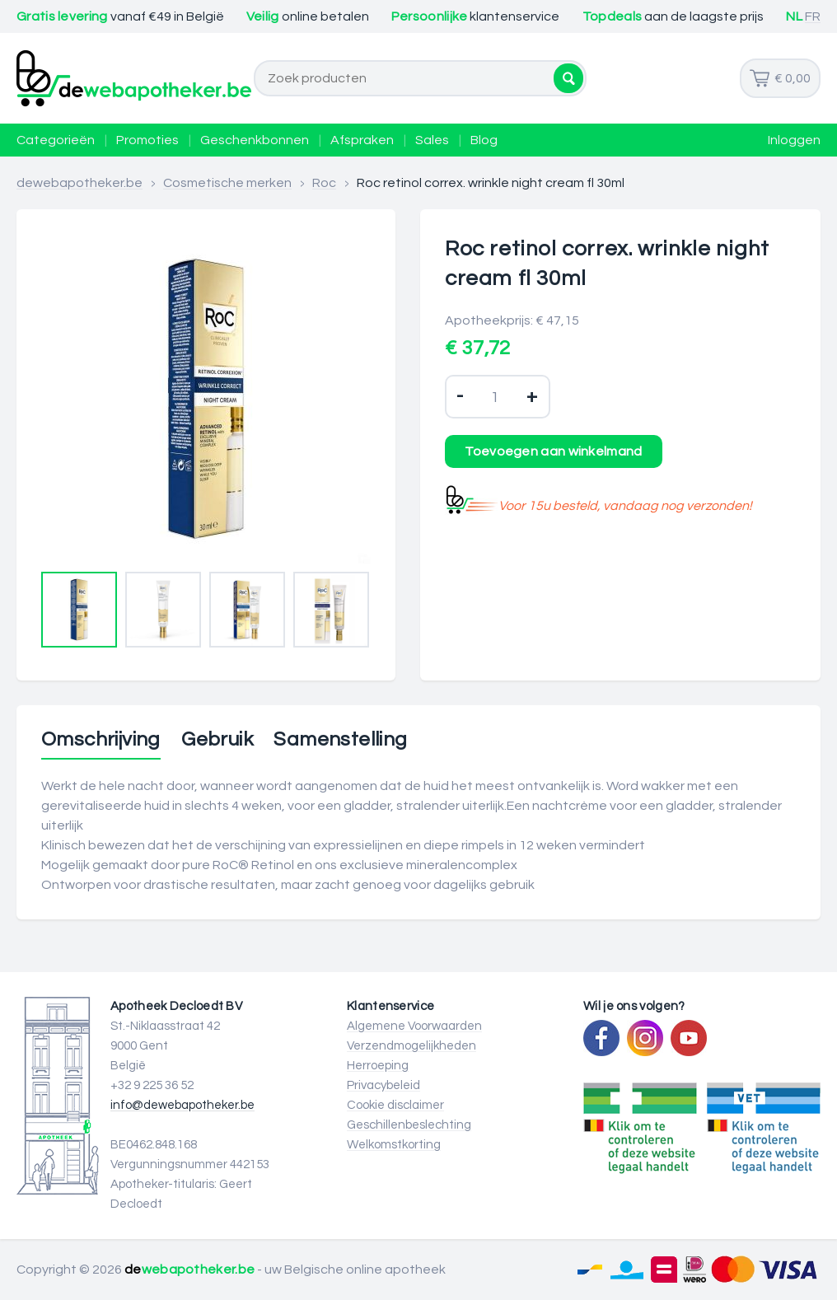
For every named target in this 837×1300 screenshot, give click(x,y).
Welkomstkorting (394, 1145)
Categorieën (55, 140)
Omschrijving (101, 740)
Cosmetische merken (227, 182)
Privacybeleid (383, 1085)
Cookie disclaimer (395, 1105)
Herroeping (378, 1065)
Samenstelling (340, 740)
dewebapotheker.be (79, 182)
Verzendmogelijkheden (411, 1046)
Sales (432, 140)
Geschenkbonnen (254, 140)
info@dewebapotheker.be (182, 1105)
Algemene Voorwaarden (414, 1026)
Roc (324, 182)
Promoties (147, 140)
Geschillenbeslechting (409, 1125)
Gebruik (217, 740)
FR (813, 16)
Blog (484, 140)
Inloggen (794, 140)
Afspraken (362, 140)
